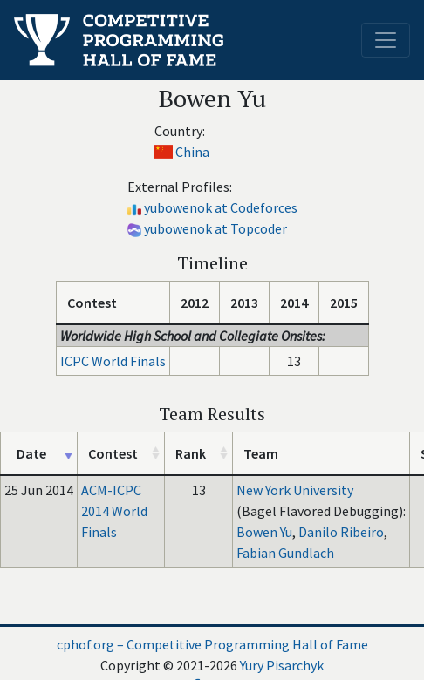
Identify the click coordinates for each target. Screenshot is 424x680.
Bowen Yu (264, 532)
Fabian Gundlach (285, 552)
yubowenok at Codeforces (220, 207)
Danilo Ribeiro (341, 532)
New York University (294, 490)
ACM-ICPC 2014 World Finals (114, 511)
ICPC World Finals (113, 361)
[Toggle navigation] (385, 40)
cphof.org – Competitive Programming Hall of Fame (212, 644)
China (192, 151)
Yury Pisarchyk (282, 665)
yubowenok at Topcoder (215, 228)
